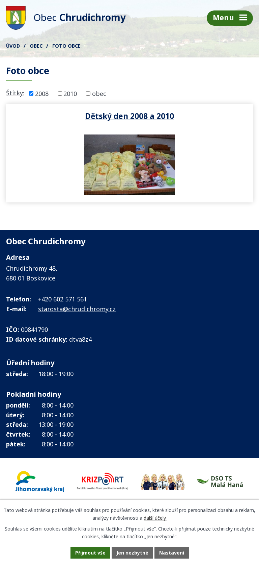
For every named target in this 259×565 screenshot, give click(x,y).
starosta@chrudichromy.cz (77, 309)
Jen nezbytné (132, 552)
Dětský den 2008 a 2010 (129, 116)
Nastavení (171, 552)
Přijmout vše (90, 552)
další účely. (155, 518)
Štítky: (15, 93)
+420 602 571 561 (62, 299)
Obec (36, 46)
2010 (70, 93)
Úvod (13, 46)
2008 (42, 93)
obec (99, 93)
